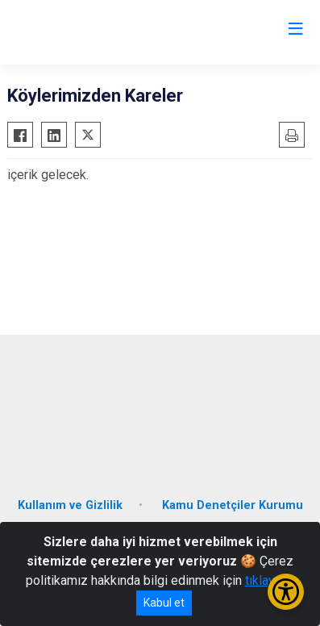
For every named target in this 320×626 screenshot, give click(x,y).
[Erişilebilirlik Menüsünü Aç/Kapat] (286, 592)
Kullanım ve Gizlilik (70, 505)
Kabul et (164, 602)
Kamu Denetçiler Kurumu (232, 505)
